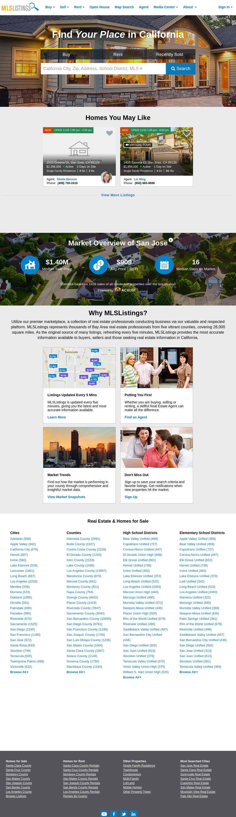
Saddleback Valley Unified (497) (145, 629)
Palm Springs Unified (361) (198, 619)
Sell (63, 7)
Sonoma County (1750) (83, 661)
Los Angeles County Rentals (81, 791)
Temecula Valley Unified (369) (200, 666)
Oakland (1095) (21, 597)
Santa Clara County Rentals (81, 765)
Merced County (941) (81, 581)
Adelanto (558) (20, 539)
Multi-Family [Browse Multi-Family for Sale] (131, 778)
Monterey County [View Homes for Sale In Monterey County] (17, 774)
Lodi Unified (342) (192, 581)
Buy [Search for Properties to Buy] (66, 54)
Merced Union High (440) (140, 592)
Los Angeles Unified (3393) (142, 587)
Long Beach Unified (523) (141, 581)
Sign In (224, 7)
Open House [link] (100, 7)
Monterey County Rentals (79, 774)
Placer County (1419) (82, 603)
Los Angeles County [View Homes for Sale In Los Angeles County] (19, 791)
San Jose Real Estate (194, 765)
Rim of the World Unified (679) (144, 619)
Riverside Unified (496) (139, 624)
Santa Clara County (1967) (85, 650)
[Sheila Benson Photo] (106, 176)
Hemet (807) (19, 555)
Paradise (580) (20, 613)
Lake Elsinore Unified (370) (199, 576)
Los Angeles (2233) (23, 581)
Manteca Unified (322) (195, 597)
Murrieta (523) (20, 592)
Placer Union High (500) (140, 613)
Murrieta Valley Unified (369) (199, 608)
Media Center (164, 7)
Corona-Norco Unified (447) (142, 549)
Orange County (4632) (82, 597)
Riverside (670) (21, 619)
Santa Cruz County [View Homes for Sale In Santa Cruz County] (18, 770)
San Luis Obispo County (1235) (89, 640)
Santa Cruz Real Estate (195, 778)
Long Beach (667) (22, 576)
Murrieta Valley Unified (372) (143, 603)
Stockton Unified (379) (138, 656)
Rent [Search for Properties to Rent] (118, 54)
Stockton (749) (20, 650)
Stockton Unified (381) (195, 661)
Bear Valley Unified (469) (140, 539)
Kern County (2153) (80, 560)
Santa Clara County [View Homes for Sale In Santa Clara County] (18, 765)
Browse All (19, 672)
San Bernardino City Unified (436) (203, 640)
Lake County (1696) (80, 565)
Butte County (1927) (81, 544)
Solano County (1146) (82, 656)
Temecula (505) (21, 656)
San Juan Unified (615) (139, 650)
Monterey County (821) (83, 587)
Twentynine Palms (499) (27, 661)
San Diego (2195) (22, 629)
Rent (78, 7)
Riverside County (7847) (84, 608)
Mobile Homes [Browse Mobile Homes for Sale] (132, 787)
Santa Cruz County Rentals (80, 770)
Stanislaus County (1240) (84, 666)
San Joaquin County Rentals (81, 783)
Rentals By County (75, 796)
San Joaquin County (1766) (86, 634)
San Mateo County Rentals (80, 778)
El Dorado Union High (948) (142, 555)
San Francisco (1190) (25, 634)
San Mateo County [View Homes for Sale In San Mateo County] (18, 778)
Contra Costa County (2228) (86, 549)
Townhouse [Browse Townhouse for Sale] (130, 770)
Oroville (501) (19, 603)
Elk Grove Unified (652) (196, 560)
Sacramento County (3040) (86, 613)
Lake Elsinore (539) (24, 565)
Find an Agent (136, 417)
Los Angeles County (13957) (87, 571)
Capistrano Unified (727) (140, 544)
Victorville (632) (21, 666)
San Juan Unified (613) (196, 656)
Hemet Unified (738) (137, 565)
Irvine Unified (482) (136, 571)
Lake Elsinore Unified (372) (142, 576)
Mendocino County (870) (84, 576)
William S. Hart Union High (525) (146, 672)
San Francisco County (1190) (87, 629)
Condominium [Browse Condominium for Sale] (132, 774)
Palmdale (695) (21, 608)
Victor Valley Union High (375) (144, 666)
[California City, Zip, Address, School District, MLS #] (103, 69)
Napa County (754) (80, 592)
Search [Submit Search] (180, 68)
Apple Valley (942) (23, 544)
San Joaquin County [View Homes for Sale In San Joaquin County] (19, 783)
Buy (48, 7)
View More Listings (118, 195)
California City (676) (24, 549)
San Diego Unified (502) (140, 645)
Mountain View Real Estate (197, 791)
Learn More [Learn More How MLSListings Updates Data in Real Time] (57, 417)
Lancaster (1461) (22, 571)
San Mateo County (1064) (85, 645)
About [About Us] (188, 7)
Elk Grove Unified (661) (139, 560)
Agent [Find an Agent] (144, 7)
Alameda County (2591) (83, 539)
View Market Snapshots (66, 497)
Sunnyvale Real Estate (195, 774)
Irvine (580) (18, 560)
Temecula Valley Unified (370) (144, 661)
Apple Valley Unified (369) (198, 539)
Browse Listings (16, 796)
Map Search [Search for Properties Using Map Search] (124, 7)
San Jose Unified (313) (196, 650)
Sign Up (131, 497)
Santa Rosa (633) (22, 645)
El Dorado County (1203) (84, 555)
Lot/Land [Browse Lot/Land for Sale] (129, 783)
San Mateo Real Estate (195, 787)
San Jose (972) (21, 640)
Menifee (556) (20, 587)
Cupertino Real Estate (194, 783)
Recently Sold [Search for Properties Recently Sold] (169, 54)
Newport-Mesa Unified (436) (143, 608)
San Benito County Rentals (80, 787)
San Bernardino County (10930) (89, 619)
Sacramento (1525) (23, 624)
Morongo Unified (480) (138, 597)
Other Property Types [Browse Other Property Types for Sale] (137, 791)
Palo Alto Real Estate (194, 796)
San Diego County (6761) (84, 624)
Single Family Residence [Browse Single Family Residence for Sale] (139, 765)
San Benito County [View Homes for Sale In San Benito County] (18, 787)
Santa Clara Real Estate (196, 770)
